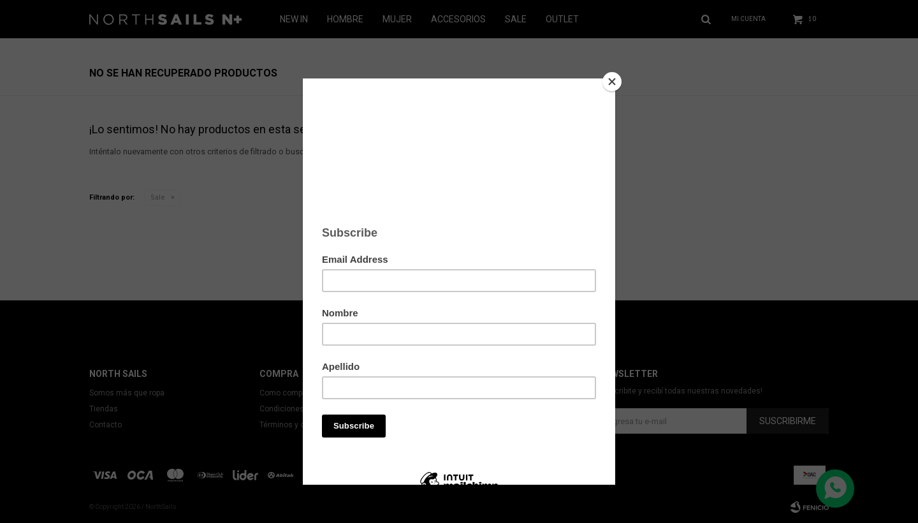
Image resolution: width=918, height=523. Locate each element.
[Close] (612, 81)
